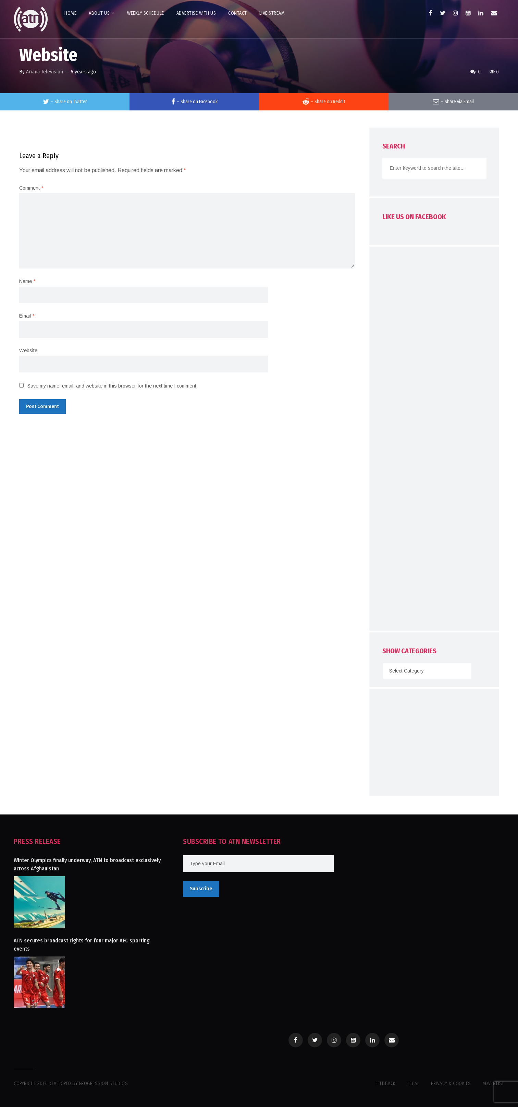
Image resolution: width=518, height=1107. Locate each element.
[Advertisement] (434, 440)
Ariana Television (44, 72)
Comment (31, 188)
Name (27, 281)
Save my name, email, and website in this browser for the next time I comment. (112, 386)
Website (28, 350)
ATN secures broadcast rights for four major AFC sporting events (82, 944)
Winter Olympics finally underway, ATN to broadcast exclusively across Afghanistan (87, 864)
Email (26, 316)
